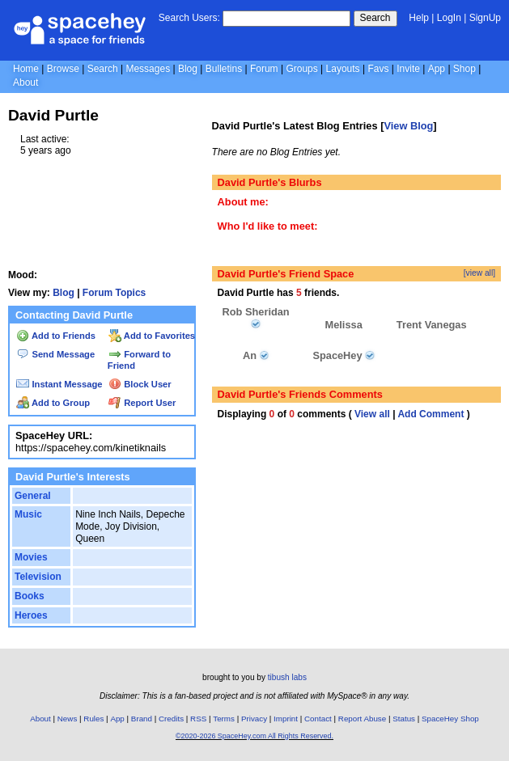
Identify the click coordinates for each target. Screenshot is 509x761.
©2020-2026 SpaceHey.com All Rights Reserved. (254, 736)
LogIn (449, 17)
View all (372, 414)
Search (375, 17)
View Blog (408, 126)
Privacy (254, 718)
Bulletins (224, 68)
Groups (301, 68)
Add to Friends (55, 335)
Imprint (286, 718)
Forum (264, 68)
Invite (408, 68)
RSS (198, 718)
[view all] (479, 272)
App (436, 68)
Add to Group (53, 403)
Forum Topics (114, 292)
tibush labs (287, 677)
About (25, 82)
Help (419, 17)
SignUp (485, 17)
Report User (142, 403)
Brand (141, 718)
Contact (318, 718)
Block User (140, 384)
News (67, 718)
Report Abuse (362, 718)
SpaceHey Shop (450, 718)
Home (26, 68)
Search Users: (189, 17)
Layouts (343, 68)
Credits (171, 718)
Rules (93, 718)
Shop (464, 68)
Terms (224, 718)
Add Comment (430, 414)
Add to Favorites (151, 335)
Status (403, 718)
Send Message (55, 354)
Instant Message (59, 384)
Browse (63, 68)
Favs (377, 68)
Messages (147, 68)
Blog (187, 68)
